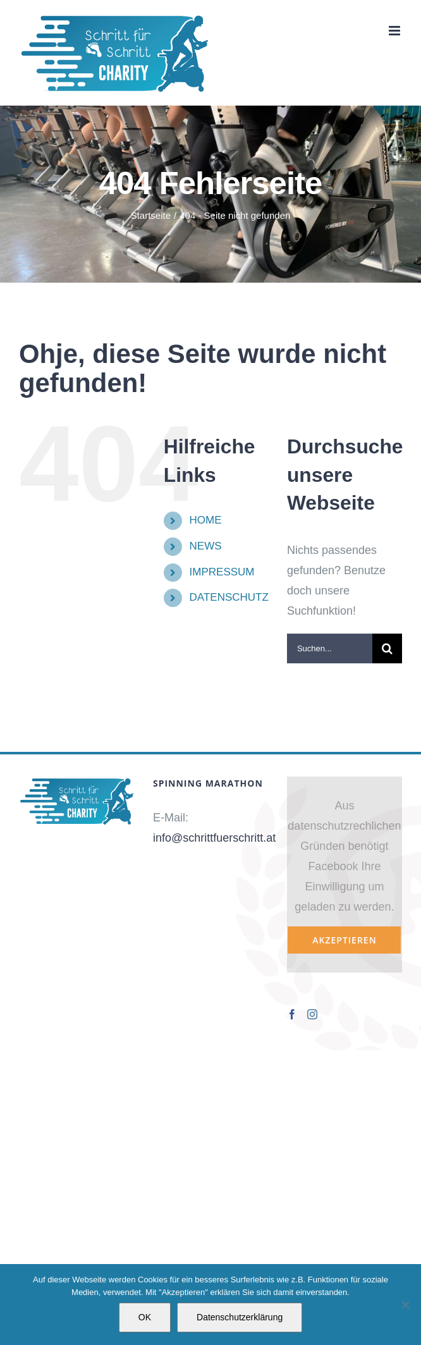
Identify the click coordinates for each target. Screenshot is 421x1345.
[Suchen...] (329, 648)
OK (144, 1317)
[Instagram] (312, 1014)
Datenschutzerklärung (240, 1317)
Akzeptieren (344, 940)
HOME (206, 520)
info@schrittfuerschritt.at (214, 838)
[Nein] (405, 1304)
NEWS (206, 546)
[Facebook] (292, 1014)
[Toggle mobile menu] (395, 30)
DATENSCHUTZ (229, 597)
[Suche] (387, 648)
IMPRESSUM (222, 572)
